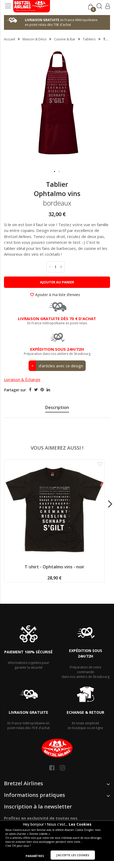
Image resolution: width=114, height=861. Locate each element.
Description (57, 407)
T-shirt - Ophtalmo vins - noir (54, 567)
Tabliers (89, 39)
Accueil (9, 39)
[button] (54, 172)
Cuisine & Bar (64, 39)
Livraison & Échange (22, 379)
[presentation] (57, 408)
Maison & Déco (34, 39)
